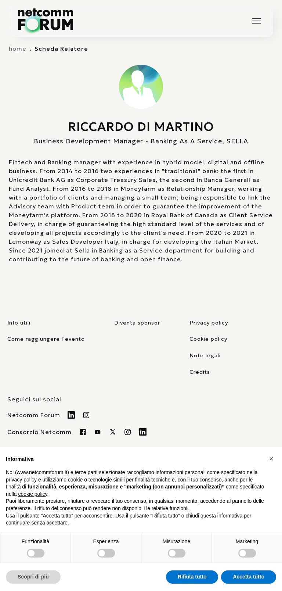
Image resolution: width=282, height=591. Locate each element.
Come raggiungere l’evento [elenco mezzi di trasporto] (46, 339)
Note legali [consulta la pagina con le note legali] (205, 355)
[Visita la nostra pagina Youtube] (98, 431)
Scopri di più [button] (33, 577)
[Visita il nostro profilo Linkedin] (71, 414)
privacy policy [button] (21, 480)
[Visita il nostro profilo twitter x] (113, 431)
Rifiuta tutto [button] (192, 577)
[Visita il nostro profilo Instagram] (86, 414)
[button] (272, 459)
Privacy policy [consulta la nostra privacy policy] (208, 322)
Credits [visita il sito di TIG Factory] (199, 372)
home (17, 48)
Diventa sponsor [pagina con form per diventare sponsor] (137, 322)
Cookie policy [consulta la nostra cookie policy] (208, 339)
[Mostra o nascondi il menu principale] (256, 21)
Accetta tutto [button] (248, 577)
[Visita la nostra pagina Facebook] (83, 431)
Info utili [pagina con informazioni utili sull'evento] (18, 322)
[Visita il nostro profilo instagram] (128, 431)
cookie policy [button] (32, 494)
